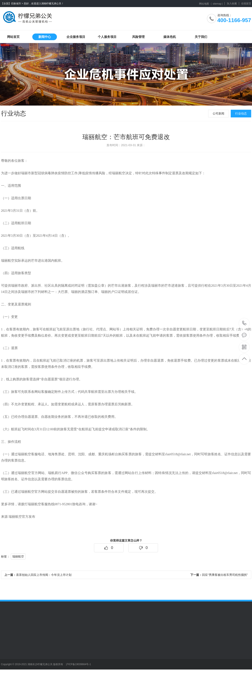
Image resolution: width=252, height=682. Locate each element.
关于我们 (201, 37)
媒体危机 (169, 37)
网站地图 (204, 3)
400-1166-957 (244, 323)
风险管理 (138, 37)
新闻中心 (44, 37)
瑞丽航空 (18, 556)
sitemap (217, 3)
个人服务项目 (107, 37)
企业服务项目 (75, 37)
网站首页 (13, 37)
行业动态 (241, 113)
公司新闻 (218, 113)
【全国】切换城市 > (12, 3)
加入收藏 (232, 3)
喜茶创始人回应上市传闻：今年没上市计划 (37, 574)
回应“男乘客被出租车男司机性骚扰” (219, 574)
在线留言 (246, 3)
